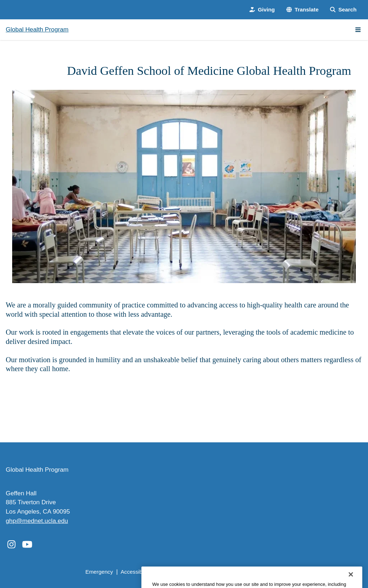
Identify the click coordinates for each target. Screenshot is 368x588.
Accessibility (135, 572)
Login (297, 572)
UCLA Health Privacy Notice (250, 572)
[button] (302, 10)
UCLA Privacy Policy (183, 572)
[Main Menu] (358, 29)
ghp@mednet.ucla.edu (37, 520)
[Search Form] (343, 10)
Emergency (99, 572)
